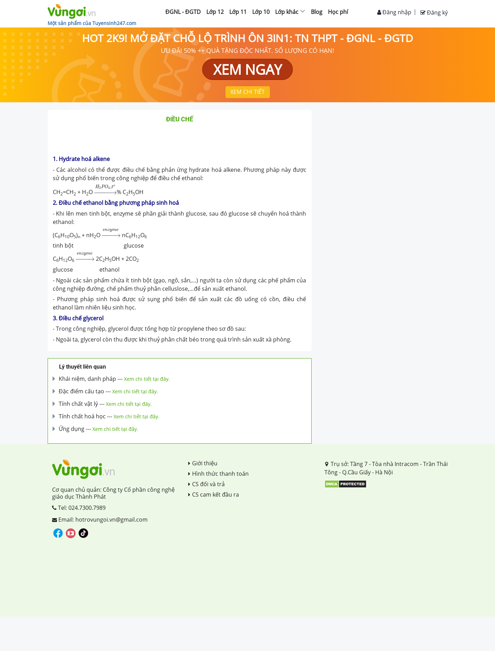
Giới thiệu (202, 463)
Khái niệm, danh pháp (87, 379)
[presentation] (105, 189)
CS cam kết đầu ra (213, 494)
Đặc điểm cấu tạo (81, 391)
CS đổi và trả (206, 484)
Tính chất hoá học (82, 416)
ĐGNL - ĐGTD (183, 12)
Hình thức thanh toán (218, 473)
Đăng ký (434, 12)
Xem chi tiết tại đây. (147, 379)
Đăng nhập (394, 12)
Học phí (338, 12)
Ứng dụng (71, 429)
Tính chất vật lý (78, 404)
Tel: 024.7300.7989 (79, 508)
